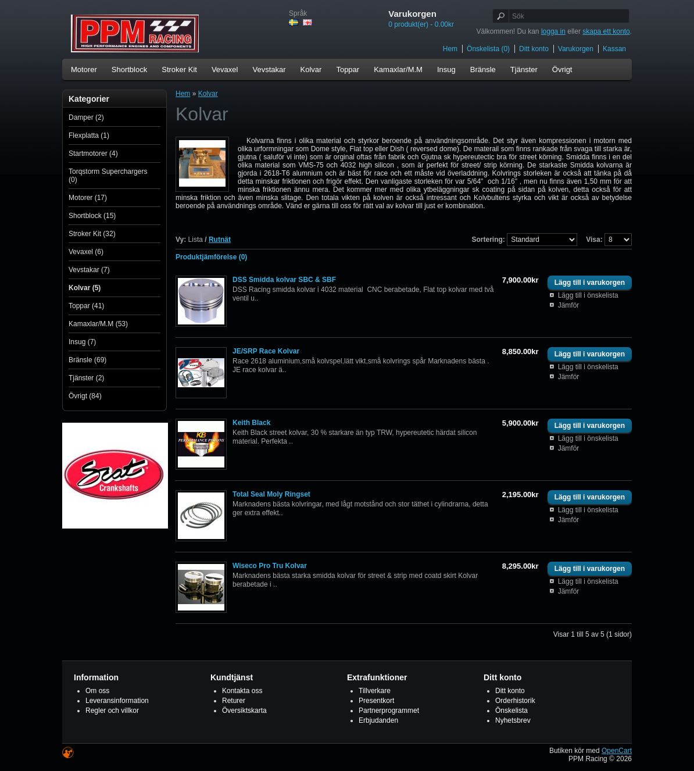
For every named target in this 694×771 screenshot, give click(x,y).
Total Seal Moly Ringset (271, 494)
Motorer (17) (88, 198)
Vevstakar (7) (89, 270)
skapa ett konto (605, 31)
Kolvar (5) (85, 288)
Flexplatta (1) (89, 135)
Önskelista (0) (488, 49)
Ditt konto (534, 49)
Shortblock (129, 69)
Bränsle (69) (87, 360)
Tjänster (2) (86, 378)
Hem (450, 49)
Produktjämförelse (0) (211, 257)
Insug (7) (82, 342)
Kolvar (311, 69)
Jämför (568, 305)
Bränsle (483, 69)
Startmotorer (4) (93, 153)
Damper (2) (86, 117)
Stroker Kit (179, 69)
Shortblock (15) (92, 216)
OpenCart (617, 751)
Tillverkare (375, 691)
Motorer (84, 69)
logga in (553, 31)
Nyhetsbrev (513, 720)
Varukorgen (575, 49)
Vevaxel (225, 69)
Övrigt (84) (85, 396)
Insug (446, 69)
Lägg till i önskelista (588, 295)
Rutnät (220, 239)
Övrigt (562, 69)
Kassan (614, 49)
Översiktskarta (244, 710)
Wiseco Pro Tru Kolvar (269, 566)
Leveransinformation (117, 701)
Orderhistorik (515, 701)
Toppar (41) (86, 306)
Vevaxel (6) (86, 252)
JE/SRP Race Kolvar (265, 351)
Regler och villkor (112, 710)
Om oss (97, 691)
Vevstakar (268, 69)
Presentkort (376, 701)
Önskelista (511, 710)
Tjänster (524, 69)
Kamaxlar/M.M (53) (98, 324)
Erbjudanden (378, 720)
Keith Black (251, 423)
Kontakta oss (242, 691)
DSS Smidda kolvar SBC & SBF (284, 280)
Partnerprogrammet (389, 710)
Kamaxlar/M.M (398, 69)
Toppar (347, 69)
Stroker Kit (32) (92, 234)
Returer (233, 701)
